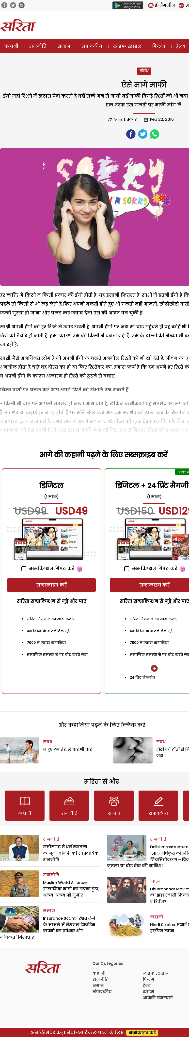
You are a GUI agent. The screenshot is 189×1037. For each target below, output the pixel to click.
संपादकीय (91, 46)
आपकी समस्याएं (158, 998)
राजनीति (38, 46)
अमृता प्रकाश (126, 119)
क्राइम (148, 992)
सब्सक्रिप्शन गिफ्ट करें (47, 568)
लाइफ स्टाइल (127, 46)
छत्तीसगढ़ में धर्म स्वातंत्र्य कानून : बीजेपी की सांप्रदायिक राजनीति (71, 853)
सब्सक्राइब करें (51, 585)
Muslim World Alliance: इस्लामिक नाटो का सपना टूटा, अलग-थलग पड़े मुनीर (71, 889)
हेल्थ (147, 985)
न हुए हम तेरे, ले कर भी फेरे (67, 749)
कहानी (11, 46)
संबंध (144, 71)
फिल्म (158, 46)
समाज (63, 46)
